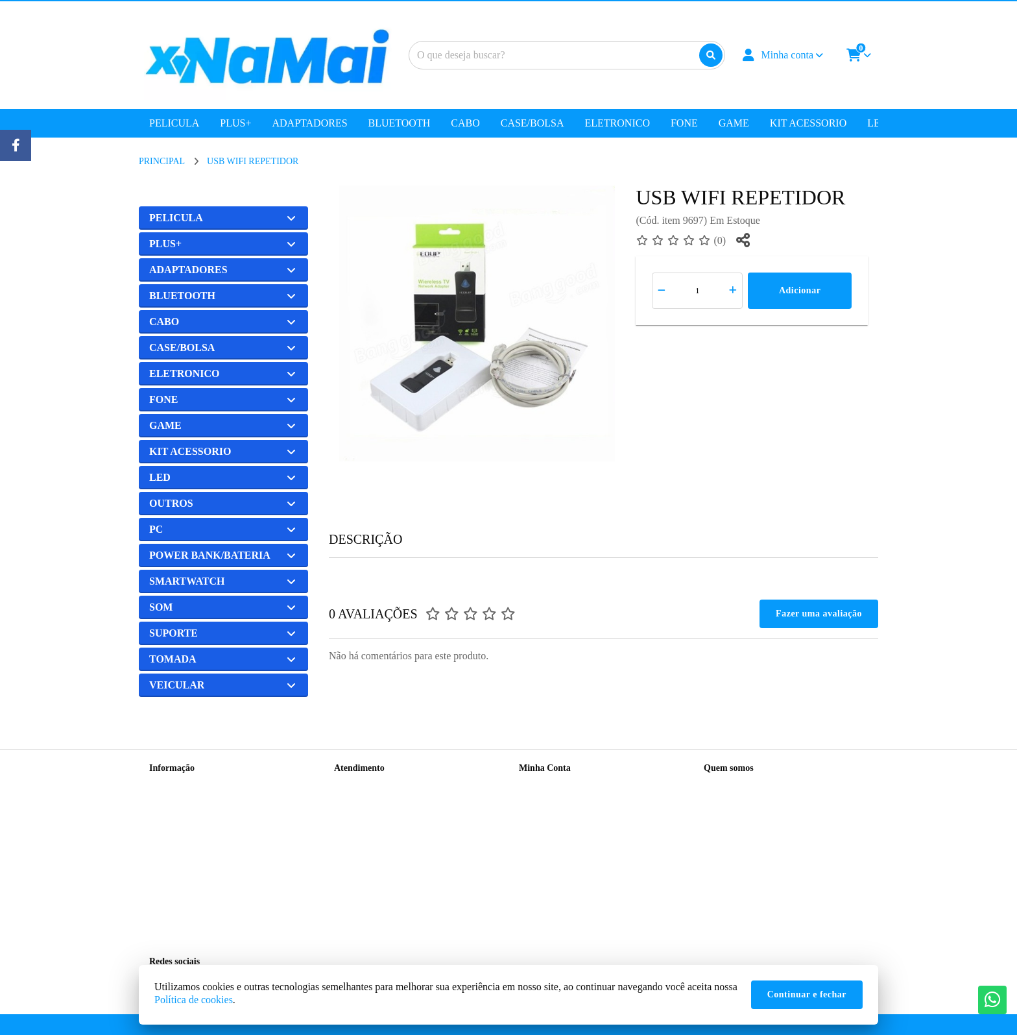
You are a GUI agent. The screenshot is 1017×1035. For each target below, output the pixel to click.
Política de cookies (193, 999)
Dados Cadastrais (550, 785)
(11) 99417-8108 (752, 807)
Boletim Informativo (556, 818)
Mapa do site (357, 802)
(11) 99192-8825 (752, 828)
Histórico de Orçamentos (564, 802)
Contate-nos (356, 785)
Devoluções (355, 818)
